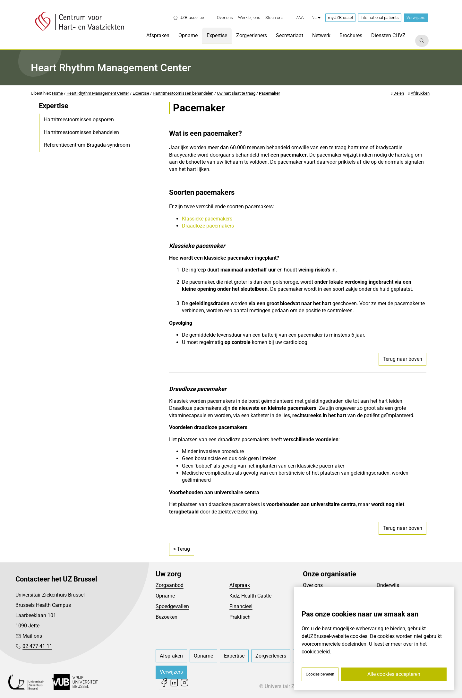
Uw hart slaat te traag (236, 93)
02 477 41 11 (37, 646)
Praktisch (240, 617)
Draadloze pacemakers (208, 226)
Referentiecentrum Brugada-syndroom (87, 145)
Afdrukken (420, 93)
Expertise (141, 93)
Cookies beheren (320, 674)
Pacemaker (269, 93)
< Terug (181, 549)
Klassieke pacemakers (207, 219)
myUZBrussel (340, 17)
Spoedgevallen (172, 606)
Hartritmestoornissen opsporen (79, 119)
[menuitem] (224, 17)
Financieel (240, 606)
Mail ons (32, 636)
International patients (380, 17)
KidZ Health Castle (250, 596)
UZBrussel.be (188, 17)
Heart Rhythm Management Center (97, 93)
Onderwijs (388, 585)
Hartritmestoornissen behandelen (183, 93)
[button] (300, 17)
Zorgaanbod (170, 585)
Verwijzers (415, 17)
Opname (165, 596)
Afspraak (239, 585)
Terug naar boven (402, 359)
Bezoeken (166, 617)
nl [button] (316, 17)
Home (57, 93)
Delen (398, 93)
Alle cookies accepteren (393, 674)
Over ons (313, 585)
